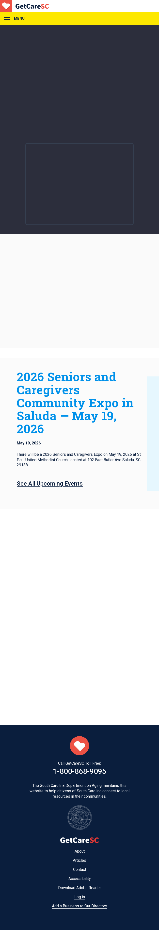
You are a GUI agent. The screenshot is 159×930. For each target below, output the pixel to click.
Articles (79, 860)
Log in (79, 897)
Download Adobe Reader (79, 887)
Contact (79, 869)
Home (24, 6)
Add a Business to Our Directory (79, 906)
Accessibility (79, 878)
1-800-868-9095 (79, 771)
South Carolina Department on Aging (71, 785)
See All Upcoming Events (50, 483)
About (80, 851)
